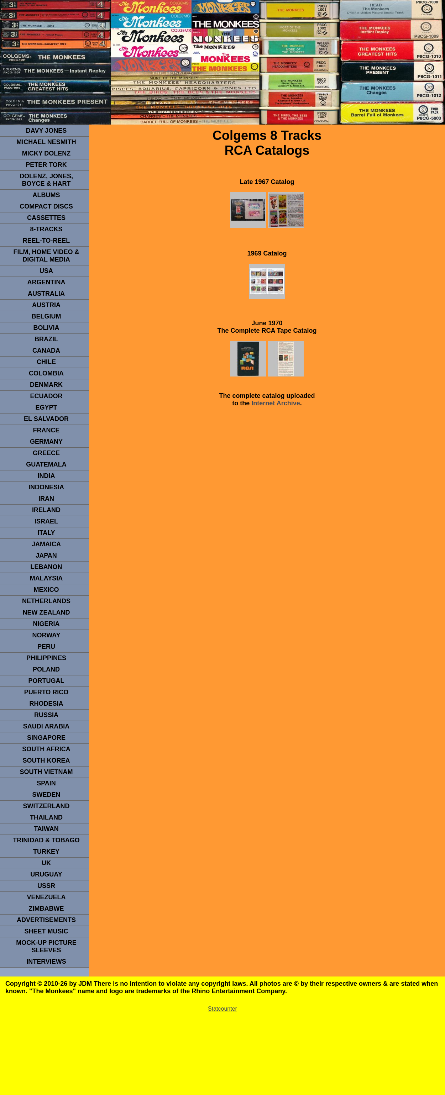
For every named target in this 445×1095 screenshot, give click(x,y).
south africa (46, 749)
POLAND (46, 669)
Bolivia (46, 327)
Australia (46, 293)
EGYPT (46, 407)
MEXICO (46, 589)
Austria (46, 305)
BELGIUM (46, 316)
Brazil (46, 339)
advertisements (46, 919)
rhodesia (46, 703)
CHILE (46, 361)
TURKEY (46, 851)
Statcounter (222, 1009)
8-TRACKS (46, 229)
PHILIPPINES (46, 658)
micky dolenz (46, 153)
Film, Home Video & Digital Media (46, 255)
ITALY (46, 532)
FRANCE (46, 430)
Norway (46, 635)
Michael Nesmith (46, 142)
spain (46, 783)
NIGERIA (46, 623)
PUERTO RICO (46, 692)
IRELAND (46, 510)
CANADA (46, 350)
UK (46, 863)
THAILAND (46, 817)
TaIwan (46, 828)
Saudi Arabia (46, 726)
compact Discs (46, 206)
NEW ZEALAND (46, 612)
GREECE (46, 453)
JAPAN (46, 555)
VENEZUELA (46, 897)
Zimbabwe (46, 908)
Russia (46, 714)
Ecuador (46, 396)
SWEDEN (46, 794)
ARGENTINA (46, 282)
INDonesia (46, 487)
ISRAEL (46, 521)
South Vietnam (46, 771)
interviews (46, 961)
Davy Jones (46, 130)
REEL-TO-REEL (46, 240)
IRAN (46, 498)
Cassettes (46, 217)
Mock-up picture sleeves (46, 946)
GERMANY (46, 441)
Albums (46, 195)
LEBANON (46, 566)
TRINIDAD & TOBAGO (46, 840)
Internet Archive (275, 403)
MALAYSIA (46, 578)
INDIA (46, 475)
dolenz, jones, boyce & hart (46, 180)
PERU (46, 646)
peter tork (46, 164)
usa (46, 270)
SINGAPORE (46, 737)
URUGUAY (46, 874)
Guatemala (46, 464)
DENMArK (46, 384)
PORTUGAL (46, 680)
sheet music (46, 931)
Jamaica (46, 544)
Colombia (46, 373)
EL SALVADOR (46, 418)
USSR (46, 885)
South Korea (46, 760)
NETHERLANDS (46, 601)
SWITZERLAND (46, 806)
